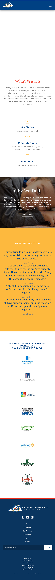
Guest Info (27, 535)
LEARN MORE (27, 215)
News (27, 538)
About (27, 524)
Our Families (27, 531)
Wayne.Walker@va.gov (27, 568)
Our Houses (28, 527)
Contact (27, 542)
